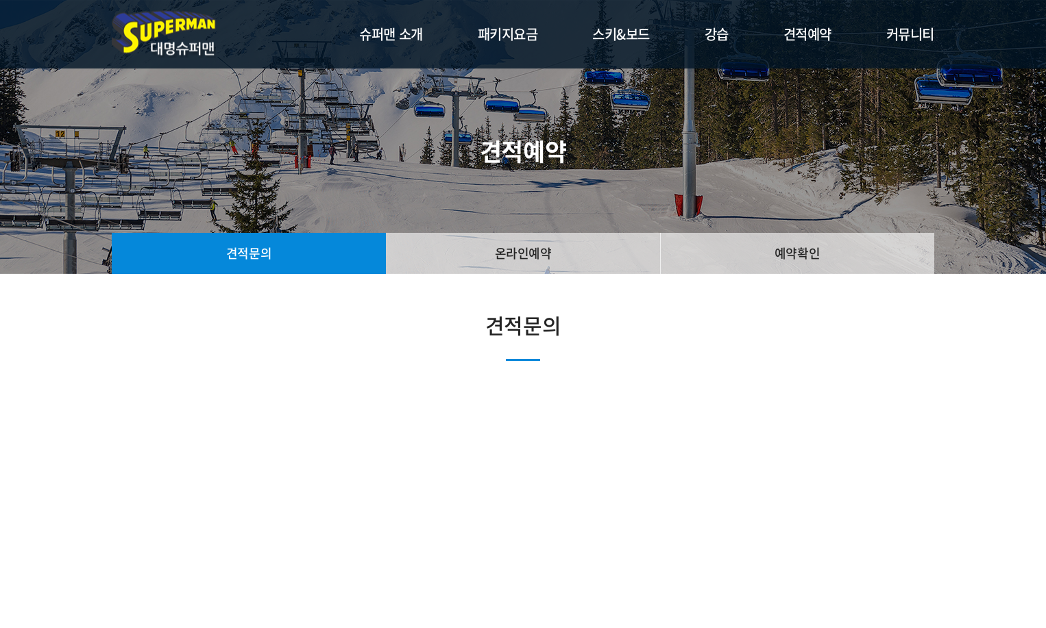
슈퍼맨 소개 (390, 34)
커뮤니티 (910, 34)
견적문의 (248, 253)
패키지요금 (508, 34)
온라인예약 (523, 253)
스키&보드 (621, 34)
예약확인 (797, 253)
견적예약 (807, 34)
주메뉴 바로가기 (0, 0)
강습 (717, 34)
